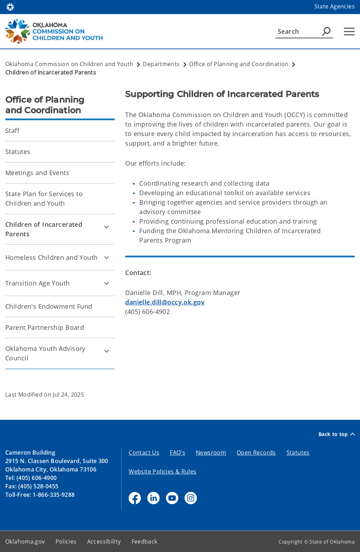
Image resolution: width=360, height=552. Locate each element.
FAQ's (177, 452)
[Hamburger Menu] (349, 31)
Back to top (337, 434)
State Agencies (334, 6)
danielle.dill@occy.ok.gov (165, 302)
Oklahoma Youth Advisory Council (45, 353)
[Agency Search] (326, 31)
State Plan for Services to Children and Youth (44, 198)
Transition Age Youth (37, 283)
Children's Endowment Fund (48, 306)
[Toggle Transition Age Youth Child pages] (106, 283)
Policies (66, 541)
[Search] (304, 31)
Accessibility (104, 541)
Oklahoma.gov (25, 541)
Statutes (17, 151)
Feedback (144, 541)
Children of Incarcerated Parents (43, 229)
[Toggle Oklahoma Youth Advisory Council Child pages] (106, 351)
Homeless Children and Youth (51, 257)
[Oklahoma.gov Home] (10, 6)
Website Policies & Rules (162, 471)
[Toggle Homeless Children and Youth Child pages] (106, 257)
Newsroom (211, 452)
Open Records (256, 452)
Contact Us (144, 452)
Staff (12, 130)
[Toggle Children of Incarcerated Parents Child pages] (106, 227)
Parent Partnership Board (44, 327)
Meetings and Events (37, 172)
